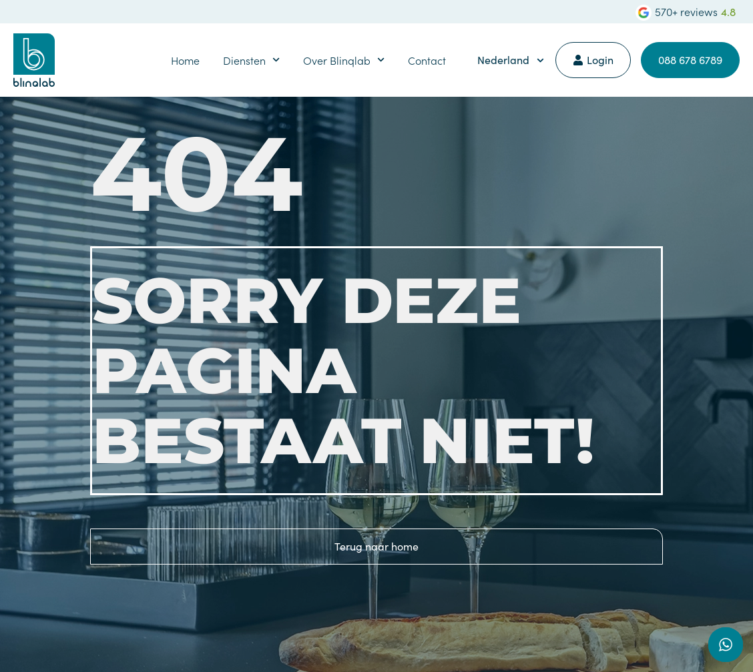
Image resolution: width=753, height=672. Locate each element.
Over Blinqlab (344, 60)
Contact (427, 60)
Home (185, 60)
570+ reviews (686, 11)
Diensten (251, 60)
